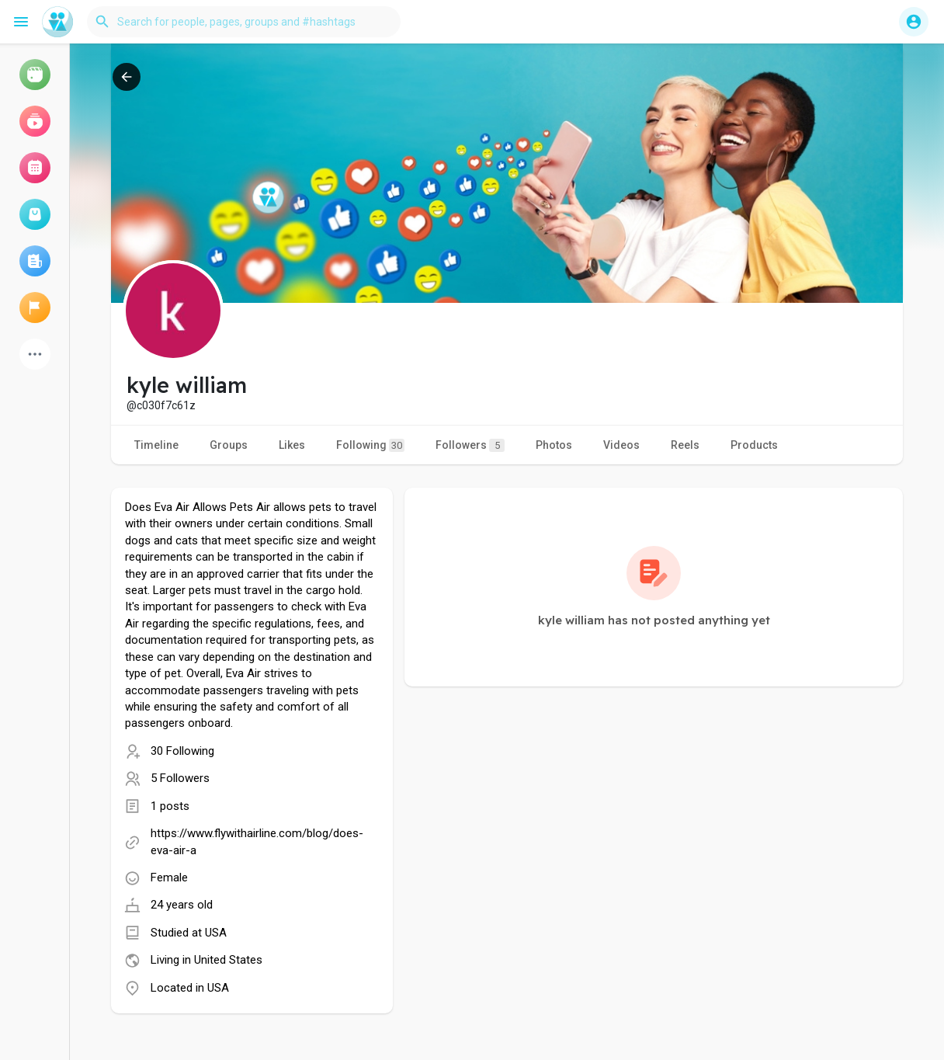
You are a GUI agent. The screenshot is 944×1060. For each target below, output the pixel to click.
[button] (244, 21)
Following (370, 445)
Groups (229, 445)
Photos (554, 445)
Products (754, 445)
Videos (621, 445)
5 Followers (180, 778)
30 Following (182, 751)
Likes (292, 445)
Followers (470, 445)
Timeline (156, 445)
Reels (685, 445)
